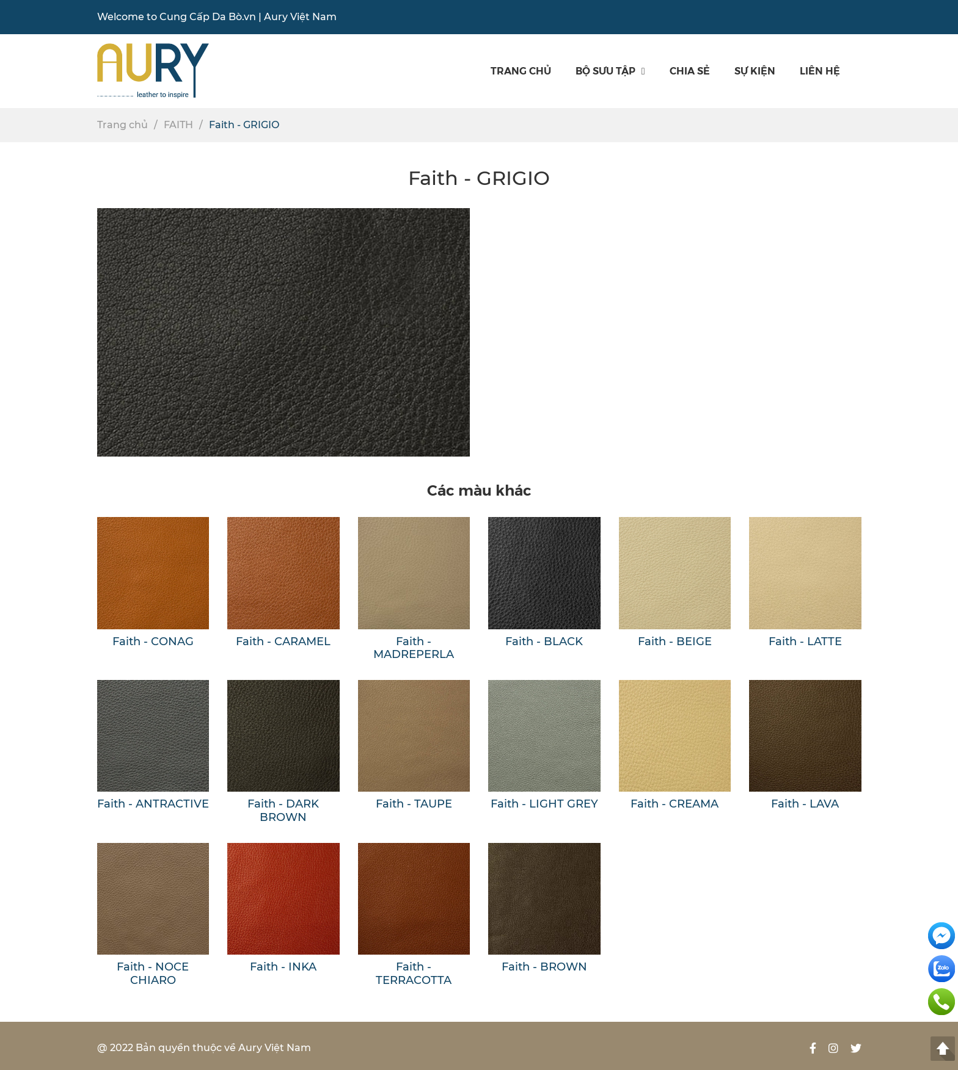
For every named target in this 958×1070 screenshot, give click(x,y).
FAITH (178, 125)
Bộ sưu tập (610, 70)
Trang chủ (521, 70)
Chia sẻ (690, 70)
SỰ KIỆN (754, 70)
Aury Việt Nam (300, 17)
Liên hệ (820, 70)
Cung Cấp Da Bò (200, 17)
